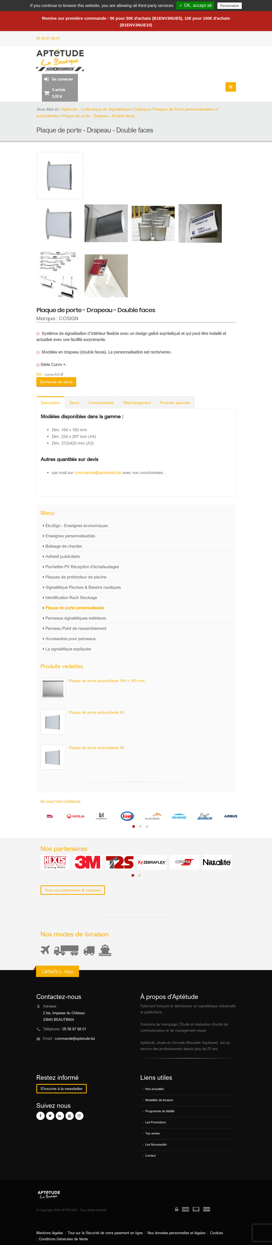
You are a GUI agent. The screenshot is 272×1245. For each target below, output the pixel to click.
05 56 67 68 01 (48, 38)
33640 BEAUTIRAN (58, 1020)
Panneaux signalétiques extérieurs (75, 617)
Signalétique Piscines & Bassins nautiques (83, 587)
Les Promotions (155, 1122)
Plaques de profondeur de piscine (75, 576)
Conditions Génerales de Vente (63, 1239)
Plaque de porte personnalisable (74, 607)
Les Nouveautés (156, 1144)
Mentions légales (49, 1233)
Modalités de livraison (159, 1100)
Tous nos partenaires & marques (73, 890)
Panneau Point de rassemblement (75, 628)
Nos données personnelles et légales (176, 1233)
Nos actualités (154, 1089)
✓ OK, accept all (195, 5)
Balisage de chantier (63, 545)
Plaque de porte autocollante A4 (96, 747)
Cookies (216, 1233)
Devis (74, 402)
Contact (150, 1156)
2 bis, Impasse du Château (64, 1013)
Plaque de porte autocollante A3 (96, 712)
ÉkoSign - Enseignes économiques (76, 525)
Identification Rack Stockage (71, 597)
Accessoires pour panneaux (70, 638)
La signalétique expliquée (68, 648)
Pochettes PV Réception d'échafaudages (82, 566)
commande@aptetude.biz (97, 472)
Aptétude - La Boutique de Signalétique (96, 109)
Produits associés (175, 402)
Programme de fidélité (159, 1111)
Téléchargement (137, 402)
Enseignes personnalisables (70, 535)
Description (50, 402)
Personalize (229, 6)
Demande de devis (56, 381)
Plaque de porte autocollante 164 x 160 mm (107, 680)
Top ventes (152, 1133)
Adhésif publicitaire (62, 556)
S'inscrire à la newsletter (61, 1088)
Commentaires (101, 402)
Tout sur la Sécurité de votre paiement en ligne (105, 1233)
